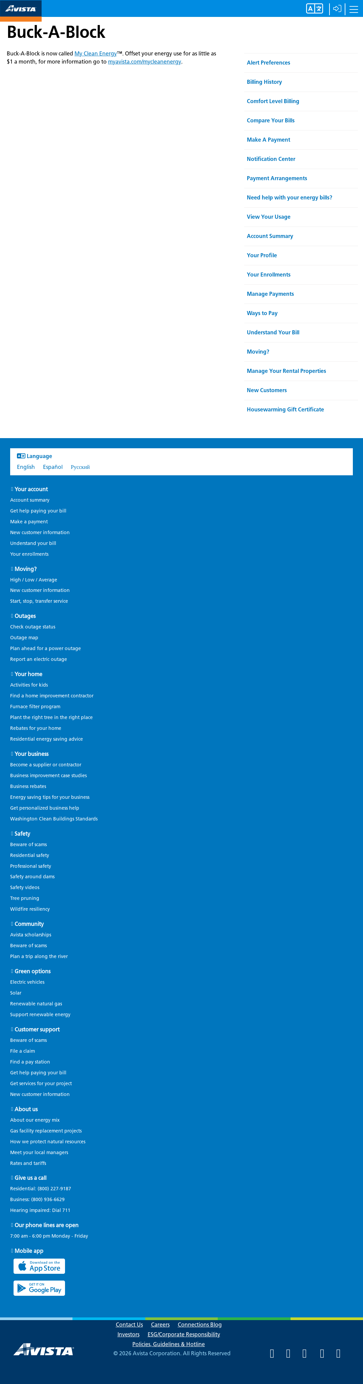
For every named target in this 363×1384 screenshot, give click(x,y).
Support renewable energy (40, 1015)
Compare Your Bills (271, 120)
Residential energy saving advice (46, 739)
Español (53, 467)
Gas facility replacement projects (46, 1131)
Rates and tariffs (28, 1163)
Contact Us (129, 1324)
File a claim (22, 1051)
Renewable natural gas (36, 1004)
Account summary (29, 500)
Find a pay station (30, 1062)
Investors (129, 1334)
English (26, 467)
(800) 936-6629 (47, 1199)
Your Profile (262, 255)
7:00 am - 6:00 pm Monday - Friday (49, 1236)
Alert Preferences (268, 62)
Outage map (24, 638)
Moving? (258, 352)
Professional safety (30, 866)
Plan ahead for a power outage (45, 648)
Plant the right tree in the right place (51, 717)
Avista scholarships (30, 935)
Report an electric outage (38, 659)
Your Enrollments (269, 274)
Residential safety (29, 855)
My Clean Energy (95, 53)
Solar (15, 993)
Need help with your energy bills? (289, 197)
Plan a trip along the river (39, 956)
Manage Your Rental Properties (286, 371)
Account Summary (270, 236)
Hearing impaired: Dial (43, 1210)
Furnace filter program (35, 707)
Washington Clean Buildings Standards (54, 819)
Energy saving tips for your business (49, 797)
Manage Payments (270, 294)
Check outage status (32, 627)
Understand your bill (33, 543)
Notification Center (271, 159)
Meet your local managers (39, 1152)
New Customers (267, 390)
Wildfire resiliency (30, 909)
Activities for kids (29, 685)
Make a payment (29, 522)
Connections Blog (200, 1324)
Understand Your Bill (273, 332)
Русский (80, 467)
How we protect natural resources (47, 1142)
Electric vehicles (27, 982)
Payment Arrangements (277, 178)
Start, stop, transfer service (39, 601)
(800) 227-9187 (53, 1189)
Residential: (44, 1189)
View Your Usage (269, 217)
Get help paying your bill (38, 511)
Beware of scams (28, 845)
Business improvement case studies (48, 776)
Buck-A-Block (56, 32)
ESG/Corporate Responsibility (184, 1334)
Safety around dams (32, 877)
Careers (160, 1324)
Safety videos (24, 887)
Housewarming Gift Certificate (285, 409)
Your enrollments (29, 554)
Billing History (264, 82)
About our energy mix (35, 1120)
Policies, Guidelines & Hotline (168, 1344)
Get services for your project (41, 1084)
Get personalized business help (44, 808)
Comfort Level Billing (273, 101)
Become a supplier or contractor (45, 765)
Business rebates (28, 786)
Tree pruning (24, 898)
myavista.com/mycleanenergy (144, 61)
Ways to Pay (262, 313)
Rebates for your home (35, 728)
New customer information (40, 532)
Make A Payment (268, 140)
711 (66, 1210)
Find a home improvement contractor (51, 696)
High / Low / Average (33, 580)
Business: (40, 1199)
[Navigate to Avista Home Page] (21, 16)
